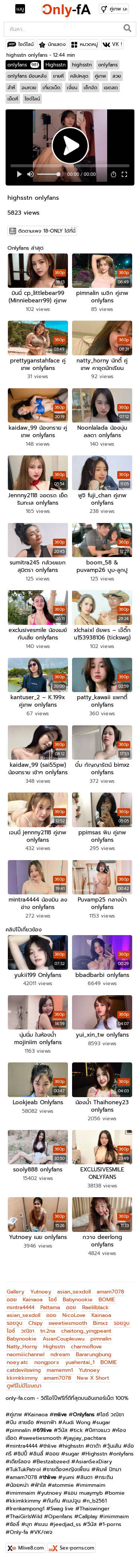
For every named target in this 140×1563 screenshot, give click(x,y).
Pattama (50, 1307)
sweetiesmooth (68, 1323)
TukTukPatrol (25, 1469)
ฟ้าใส (40, 1485)
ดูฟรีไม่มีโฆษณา (24, 1386)
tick (78, 1430)
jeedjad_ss (67, 1524)
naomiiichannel (25, 1354)
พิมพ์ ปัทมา (108, 1469)
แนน (43, 1524)
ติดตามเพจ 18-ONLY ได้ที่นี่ (46, 230)
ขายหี (58, 76)
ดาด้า (95, 1446)
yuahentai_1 (79, 1362)
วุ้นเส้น (114, 1446)
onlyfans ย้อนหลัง (27, 76)
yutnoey (51, 1493)
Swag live (62, 1509)
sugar (103, 1422)
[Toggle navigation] (22, 9)
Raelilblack (95, 1307)
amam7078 (110, 1292)
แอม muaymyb (85, 1493)
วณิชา (27, 1331)
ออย (12, 1300)
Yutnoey (40, 1292)
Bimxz (100, 1323)
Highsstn (56, 64)
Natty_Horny (22, 1347)
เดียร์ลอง (20, 1462)
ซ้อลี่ (14, 1524)
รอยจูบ (14, 1323)
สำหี (11, 87)
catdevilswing (24, 1370)
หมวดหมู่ (89, 44)
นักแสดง (57, 44)
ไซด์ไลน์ (26, 44)
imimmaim (92, 1485)
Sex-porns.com (77, 1547)
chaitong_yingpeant (86, 1331)
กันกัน (53, 1501)
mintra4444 (20, 1307)
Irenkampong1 (27, 1509)
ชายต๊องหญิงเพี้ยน (68, 1469)
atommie (63, 1485)
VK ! (117, 44)
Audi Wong (76, 1422)
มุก (28, 1524)
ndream (60, 1354)
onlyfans (23, 64)
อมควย (29, 87)
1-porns (112, 1524)
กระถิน (106, 1477)
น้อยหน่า (19, 1485)
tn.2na (47, 1331)
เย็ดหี (12, 98)
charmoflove (86, 1347)
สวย (116, 76)
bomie (117, 1493)
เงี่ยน (72, 87)
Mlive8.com (31, 1547)
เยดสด (111, 87)
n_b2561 (97, 1501)
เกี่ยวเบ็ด (51, 87)
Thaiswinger (95, 1509)
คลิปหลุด (79, 76)
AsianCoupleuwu (63, 1339)
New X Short (93, 1378)
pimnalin (100, 1339)
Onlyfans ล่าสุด (25, 248)
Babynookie (78, 1300)
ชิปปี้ (22, 1454)
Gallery (15, 1292)
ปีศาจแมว (99, 1430)
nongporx (46, 1362)
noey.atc (17, 1362)
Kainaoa (33, 1300)
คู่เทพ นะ (118, 8)
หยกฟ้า (48, 1422)
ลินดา (86, 1477)
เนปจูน (73, 1501)
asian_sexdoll (74, 1292)
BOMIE (107, 1300)
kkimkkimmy (22, 1378)
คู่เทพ (100, 76)
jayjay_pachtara (86, 1438)
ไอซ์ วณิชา (112, 1415)
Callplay (87, 1516)
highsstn (82, 64)
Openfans (60, 1516)
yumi (68, 1477)
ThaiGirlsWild (26, 1516)
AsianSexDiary (93, 1462)
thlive (50, 1446)
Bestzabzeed (53, 1462)
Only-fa (19, 1532)
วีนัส (63, 1430)
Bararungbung (93, 1354)
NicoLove (73, 1315)
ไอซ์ (53, 1300)
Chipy (35, 1323)
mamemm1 (60, 1370)
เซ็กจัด (90, 87)
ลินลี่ (38, 1454)
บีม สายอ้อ (22, 1422)
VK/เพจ (43, 1532)
